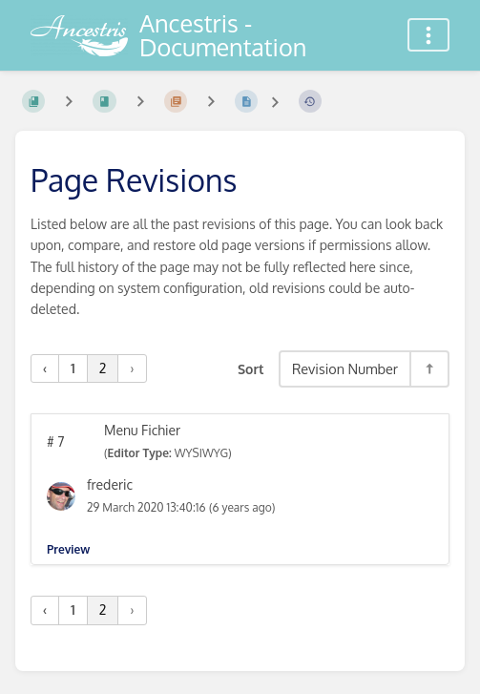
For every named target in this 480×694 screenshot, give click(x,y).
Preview (68, 549)
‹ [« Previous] (45, 368)
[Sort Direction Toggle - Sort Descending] (428, 369)
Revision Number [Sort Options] (345, 368)
